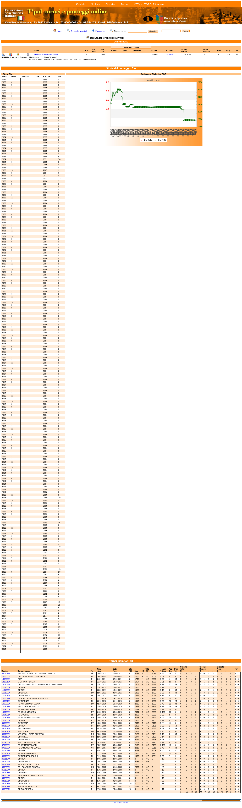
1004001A (6, 715)
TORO (148, 4)
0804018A (6, 731)
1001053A (6, 720)
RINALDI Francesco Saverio (46, 54)
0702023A (6, 748)
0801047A (6, 740)
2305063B (6, 676)
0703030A (6, 745)
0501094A (6, 770)
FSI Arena (158, 4)
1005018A (6, 707)
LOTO (136, 4)
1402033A (6, 679)
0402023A (6, 778)
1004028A (6, 712)
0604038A (6, 756)
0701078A (6, 751)
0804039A (6, 729)
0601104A (6, 759)
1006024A (6, 698)
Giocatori (111, 4)
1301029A (6, 685)
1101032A (6, 696)
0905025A (6, 723)
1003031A (6, 718)
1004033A (6, 709)
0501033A (6, 773)
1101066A (6, 690)
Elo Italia (96, 4)
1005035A (6, 704)
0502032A (6, 767)
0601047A (6, 762)
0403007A (6, 775)
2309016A (6, 674)
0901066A (6, 726)
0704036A (6, 742)
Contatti (80, 4)
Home (59, 31)
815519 (170, 54)
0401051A (6, 781)
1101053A (6, 693)
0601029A (6, 764)
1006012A (6, 701)
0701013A (6, 753)
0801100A (6, 737)
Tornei (124, 4)
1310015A (6, 682)
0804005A (6, 734)
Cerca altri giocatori (79, 31)
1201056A (6, 687)
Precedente (100, 31)
